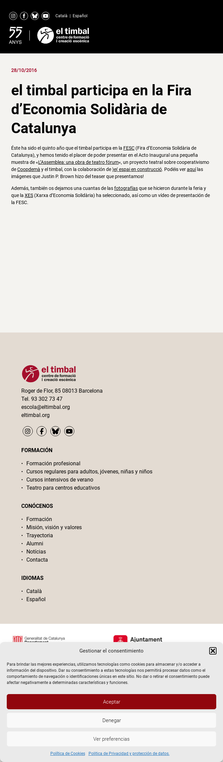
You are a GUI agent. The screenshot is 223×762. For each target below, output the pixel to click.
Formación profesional (53, 463)
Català (61, 16)
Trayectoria (39, 535)
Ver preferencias (111, 739)
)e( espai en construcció (137, 169)
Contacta (37, 560)
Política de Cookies (67, 753)
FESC (128, 148)
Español (80, 16)
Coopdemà (28, 169)
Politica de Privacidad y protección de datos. (129, 753)
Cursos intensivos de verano (59, 479)
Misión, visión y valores (54, 527)
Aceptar (111, 702)
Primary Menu (196, 34)
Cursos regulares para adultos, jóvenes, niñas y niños (89, 471)
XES (29, 195)
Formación (39, 519)
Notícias (36, 551)
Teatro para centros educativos (63, 488)
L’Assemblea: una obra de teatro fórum (78, 162)
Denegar (111, 720)
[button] (212, 650)
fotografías (126, 188)
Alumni (34, 543)
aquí (191, 169)
